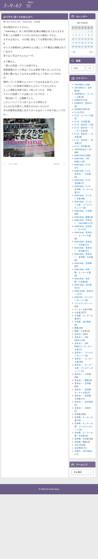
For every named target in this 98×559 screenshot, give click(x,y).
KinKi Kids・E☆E (82, 182)
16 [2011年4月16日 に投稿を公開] (92, 41)
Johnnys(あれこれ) (83, 167)
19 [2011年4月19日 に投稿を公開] (79, 45)
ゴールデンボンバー (84, 321)
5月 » (91, 54)
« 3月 (73, 54)
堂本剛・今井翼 (82, 456)
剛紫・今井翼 (81, 348)
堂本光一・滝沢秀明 (84, 419)
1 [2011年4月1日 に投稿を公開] (88, 33)
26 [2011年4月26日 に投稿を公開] (79, 49)
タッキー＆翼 (81, 327)
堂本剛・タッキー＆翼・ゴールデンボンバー (84, 444)
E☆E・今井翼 (81, 139)
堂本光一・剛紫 (82, 398)
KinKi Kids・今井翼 (83, 228)
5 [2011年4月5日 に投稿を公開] (79, 37)
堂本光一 (79, 351)
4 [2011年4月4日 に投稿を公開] (76, 37)
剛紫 (77, 345)
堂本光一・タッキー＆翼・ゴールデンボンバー (84, 385)
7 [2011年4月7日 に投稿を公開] (85, 37)
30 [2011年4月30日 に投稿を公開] (92, 49)
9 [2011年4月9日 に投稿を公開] (91, 37)
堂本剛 (78, 431)
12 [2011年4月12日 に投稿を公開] (79, 41)
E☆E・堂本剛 (81, 163)
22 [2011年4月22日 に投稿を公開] (89, 45)
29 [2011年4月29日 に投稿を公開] (89, 49)
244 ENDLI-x (80, 102)
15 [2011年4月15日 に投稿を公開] (89, 41)
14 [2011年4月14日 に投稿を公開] (85, 41)
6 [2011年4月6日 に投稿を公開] (82, 37)
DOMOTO (79, 117)
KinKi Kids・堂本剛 (31, 22)
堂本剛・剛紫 (81, 459)
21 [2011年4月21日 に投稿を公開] (85, 45)
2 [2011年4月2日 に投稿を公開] (91, 33)
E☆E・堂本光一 (82, 142)
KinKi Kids (79, 173)
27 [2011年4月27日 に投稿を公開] (82, 49)
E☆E (77, 130)
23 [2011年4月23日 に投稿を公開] (92, 45)
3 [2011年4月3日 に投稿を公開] (73, 37)
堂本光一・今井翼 (83, 391)
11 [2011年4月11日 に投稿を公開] (76, 41)
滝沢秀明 (79, 465)
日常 (77, 462)
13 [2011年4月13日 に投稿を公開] (82, 41)
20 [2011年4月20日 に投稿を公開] (82, 45)
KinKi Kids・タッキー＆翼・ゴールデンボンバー (84, 222)
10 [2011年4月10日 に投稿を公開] (73, 41)
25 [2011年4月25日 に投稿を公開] (76, 49)
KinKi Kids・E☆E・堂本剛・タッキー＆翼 (84, 207)
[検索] (89, 69)
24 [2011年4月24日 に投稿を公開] (73, 49)
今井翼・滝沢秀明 (83, 339)
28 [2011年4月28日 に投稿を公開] (85, 49)
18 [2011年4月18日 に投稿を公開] (76, 45)
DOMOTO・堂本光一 (84, 120)
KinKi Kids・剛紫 (82, 234)
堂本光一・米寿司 (83, 425)
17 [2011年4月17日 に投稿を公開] (73, 45)
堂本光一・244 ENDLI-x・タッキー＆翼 (83, 364)
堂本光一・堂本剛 (83, 401)
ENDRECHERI (81, 127)
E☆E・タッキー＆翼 (84, 133)
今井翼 (78, 330)
